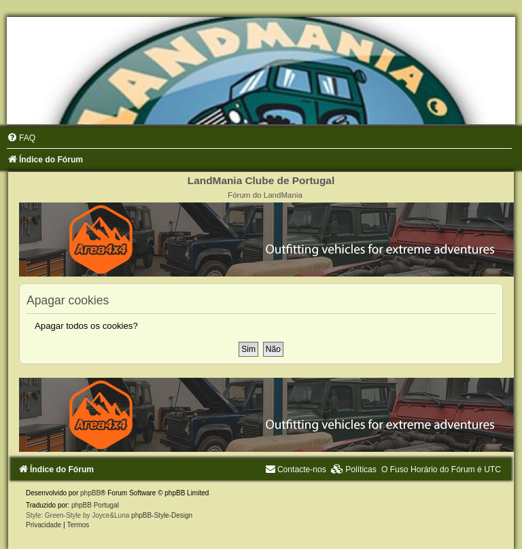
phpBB (90, 493)
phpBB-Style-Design (161, 515)
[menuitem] (21, 138)
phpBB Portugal (95, 505)
